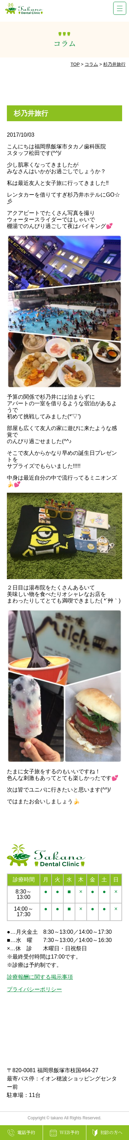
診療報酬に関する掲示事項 (40, 977)
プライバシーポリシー (34, 989)
